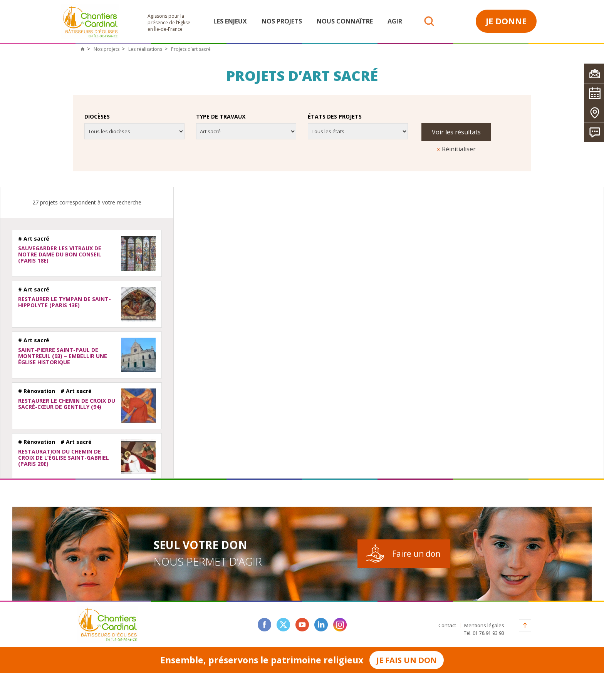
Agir (395, 21)
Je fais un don (406, 660)
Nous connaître (345, 21)
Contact (447, 625)
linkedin (321, 624)
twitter (283, 624)
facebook (264, 624)
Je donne (506, 21)
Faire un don (416, 553)
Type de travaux (220, 116)
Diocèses (97, 116)
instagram (340, 624)
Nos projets (282, 21)
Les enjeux (230, 21)
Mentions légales (484, 625)
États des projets (335, 116)
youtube (302, 624)
